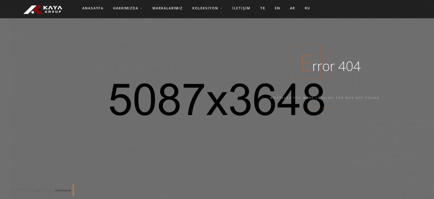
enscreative (63, 190)
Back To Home (325, 108)
